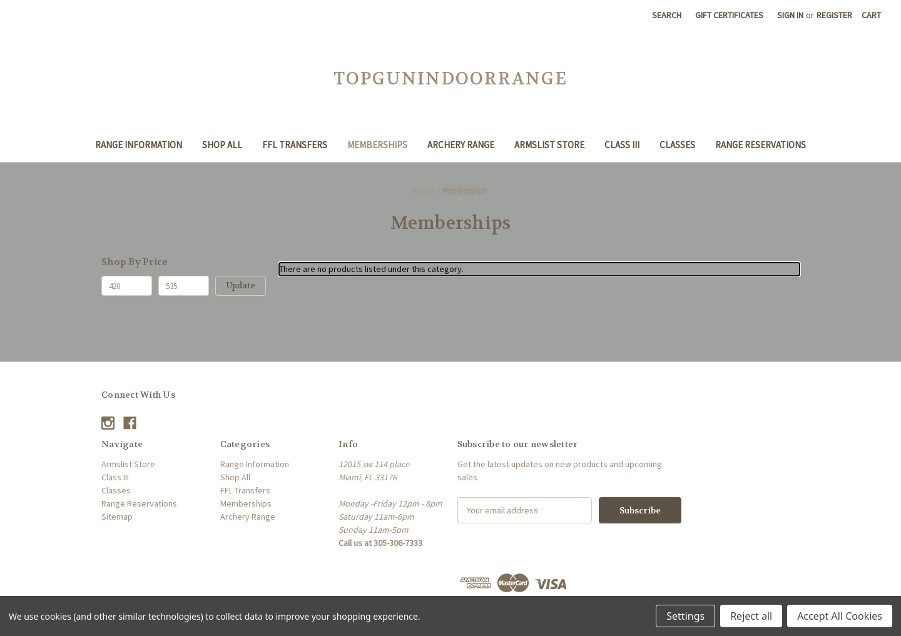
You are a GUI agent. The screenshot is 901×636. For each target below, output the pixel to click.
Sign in (790, 15)
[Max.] (183, 286)
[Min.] (126, 286)
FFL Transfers (294, 145)
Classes (677, 145)
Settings (685, 616)
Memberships (377, 145)
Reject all (751, 616)
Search (666, 15)
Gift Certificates (729, 15)
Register (834, 15)
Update (241, 285)
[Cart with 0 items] (871, 15)
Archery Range (460, 145)
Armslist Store (549, 145)
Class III (621, 145)
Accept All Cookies (839, 616)
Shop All (222, 145)
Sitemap (117, 516)
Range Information (138, 145)
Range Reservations (760, 145)
